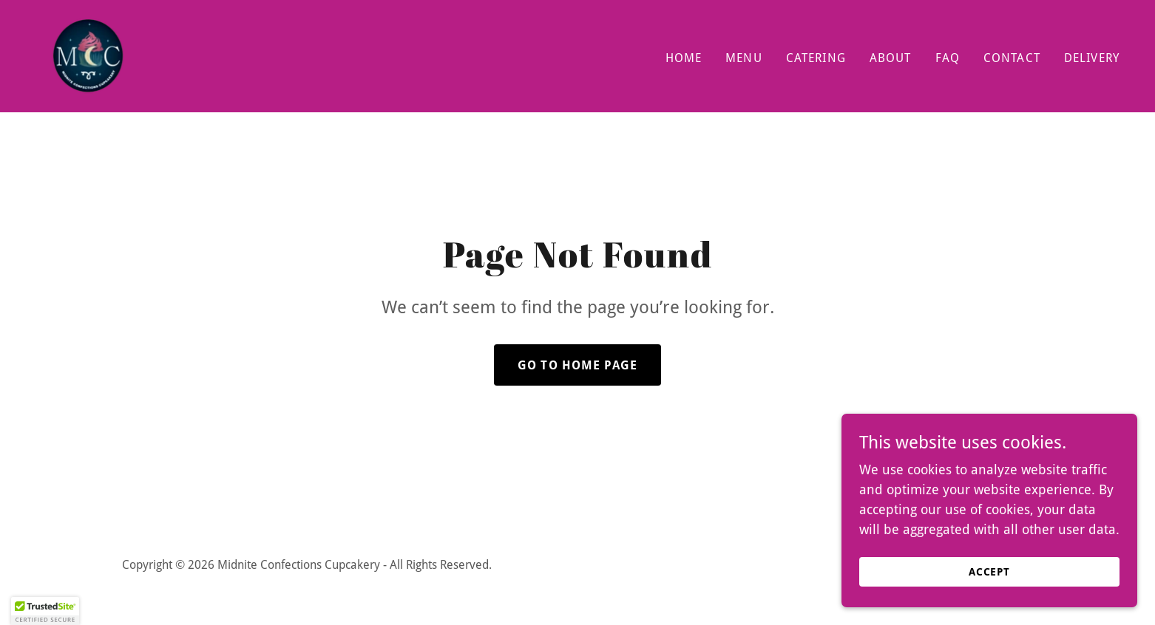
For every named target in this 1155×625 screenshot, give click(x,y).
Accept (990, 572)
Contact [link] (1011, 58)
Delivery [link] (1092, 58)
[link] (88, 55)
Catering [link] (816, 58)
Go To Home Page (577, 365)
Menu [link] (743, 58)
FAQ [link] (947, 58)
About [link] (891, 58)
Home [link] (683, 58)
